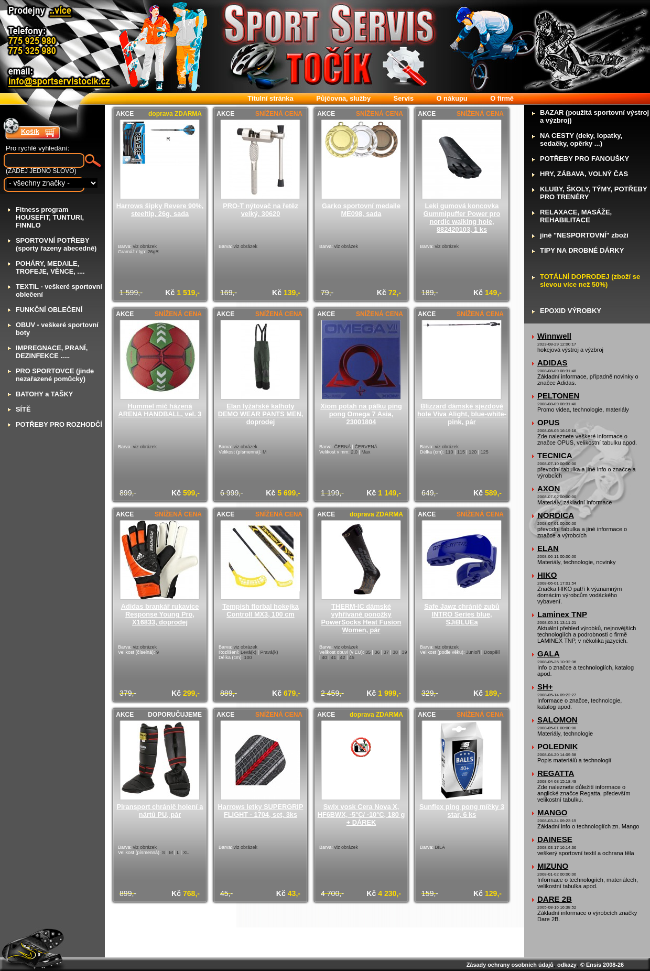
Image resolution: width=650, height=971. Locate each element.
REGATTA (555, 773)
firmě (502, 98)
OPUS (548, 422)
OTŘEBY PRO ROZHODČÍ (59, 424)
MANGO (552, 812)
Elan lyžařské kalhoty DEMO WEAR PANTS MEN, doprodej (261, 414)
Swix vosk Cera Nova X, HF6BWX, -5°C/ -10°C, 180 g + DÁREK (361, 814)
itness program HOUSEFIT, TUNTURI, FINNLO (50, 217)
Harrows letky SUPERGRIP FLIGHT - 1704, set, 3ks (261, 810)
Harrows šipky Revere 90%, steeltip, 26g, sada (159, 210)
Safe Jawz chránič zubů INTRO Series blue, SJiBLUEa (462, 614)
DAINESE (554, 839)
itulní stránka (270, 98)
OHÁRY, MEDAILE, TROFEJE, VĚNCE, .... (50, 267)
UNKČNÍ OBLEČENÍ (49, 310)
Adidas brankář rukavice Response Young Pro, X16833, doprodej (160, 614)
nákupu (452, 98)
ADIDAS (552, 362)
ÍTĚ (23, 409)
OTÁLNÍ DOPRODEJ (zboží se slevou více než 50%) (590, 280)
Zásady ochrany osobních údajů (510, 965)
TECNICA (554, 455)
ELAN (548, 548)
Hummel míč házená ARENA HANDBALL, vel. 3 (160, 410)
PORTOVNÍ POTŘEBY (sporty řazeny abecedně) (56, 244)
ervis (404, 98)
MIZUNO (552, 865)
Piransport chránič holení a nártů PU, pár (160, 810)
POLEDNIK (557, 746)
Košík (30, 131)
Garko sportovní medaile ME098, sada (361, 210)
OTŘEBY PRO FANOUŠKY (584, 159)
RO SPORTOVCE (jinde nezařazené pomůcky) (55, 375)
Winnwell (554, 335)
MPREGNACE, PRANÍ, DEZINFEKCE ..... (52, 352)
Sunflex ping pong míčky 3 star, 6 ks (461, 810)
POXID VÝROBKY (570, 311)
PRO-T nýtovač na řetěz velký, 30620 (260, 210)
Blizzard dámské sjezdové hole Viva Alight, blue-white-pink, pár (461, 414)
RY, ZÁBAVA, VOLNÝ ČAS (584, 174)
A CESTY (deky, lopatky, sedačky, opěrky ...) (581, 139)
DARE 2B (554, 898)
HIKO (547, 574)
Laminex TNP (562, 614)
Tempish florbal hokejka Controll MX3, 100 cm (260, 610)
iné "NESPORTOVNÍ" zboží (584, 235)
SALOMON (557, 719)
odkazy (567, 965)
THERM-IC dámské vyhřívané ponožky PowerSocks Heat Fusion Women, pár (361, 618)
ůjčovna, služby (343, 98)
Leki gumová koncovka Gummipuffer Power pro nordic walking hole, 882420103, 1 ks (462, 217)
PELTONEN (558, 395)
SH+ (545, 686)
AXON (548, 488)
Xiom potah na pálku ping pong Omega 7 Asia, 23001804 (361, 414)
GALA (548, 653)
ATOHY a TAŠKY (44, 394)
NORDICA (555, 515)
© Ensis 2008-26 (602, 965)
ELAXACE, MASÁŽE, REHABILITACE (576, 216)
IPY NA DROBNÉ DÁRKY (582, 250)
